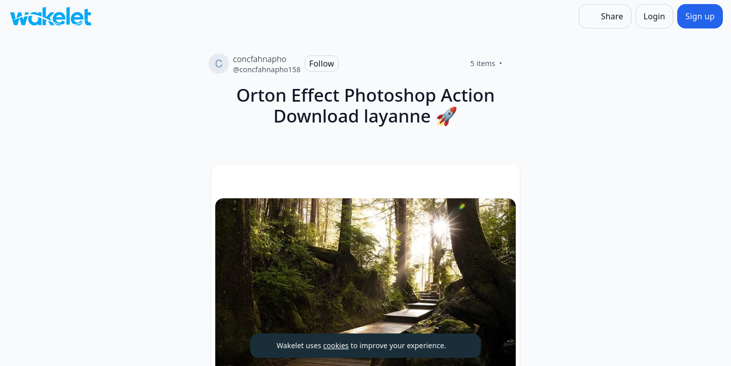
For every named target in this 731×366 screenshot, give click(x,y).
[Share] (605, 16)
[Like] (514, 63)
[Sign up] (700, 16)
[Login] (655, 16)
